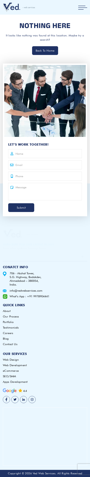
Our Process (11, 316)
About (7, 311)
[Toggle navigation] (82, 8)
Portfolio (8, 322)
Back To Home (45, 50)
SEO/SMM (9, 376)
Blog (6, 338)
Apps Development (15, 381)
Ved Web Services (44, 473)
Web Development (15, 365)
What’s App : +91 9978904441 (29, 296)
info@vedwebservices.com (26, 290)
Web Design (11, 359)
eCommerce (11, 370)
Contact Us (10, 344)
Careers (8, 333)
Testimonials (11, 327)
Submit (21, 207)
